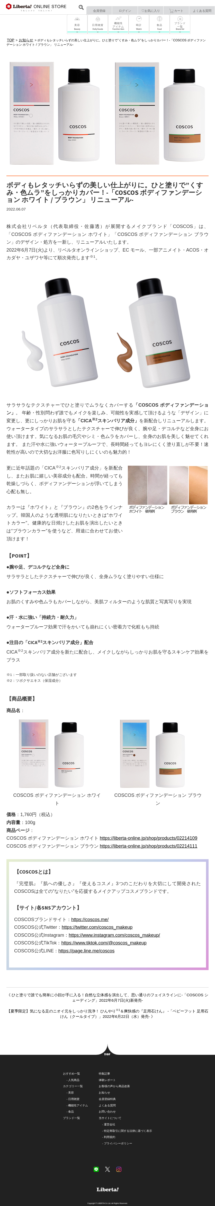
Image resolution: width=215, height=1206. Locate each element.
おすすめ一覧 (71, 1073)
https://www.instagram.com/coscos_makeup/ (114, 935)
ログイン (125, 11)
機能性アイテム (78, 1105)
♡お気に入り (150, 11)
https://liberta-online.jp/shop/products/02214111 (148, 846)
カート (176, 11)
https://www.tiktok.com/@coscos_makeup (103, 942)
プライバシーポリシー (118, 1143)
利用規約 (109, 1136)
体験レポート (107, 1079)
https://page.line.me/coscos (86, 950)
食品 (71, 1111)
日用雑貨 (73, 1098)
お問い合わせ (107, 1111)
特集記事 (104, 1073)
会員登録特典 (107, 1098)
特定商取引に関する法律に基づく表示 (128, 1130)
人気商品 (73, 1079)
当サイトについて (110, 1117)
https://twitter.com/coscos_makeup (97, 927)
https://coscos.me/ (90, 919)
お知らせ (104, 1092)
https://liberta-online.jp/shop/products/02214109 (148, 838)
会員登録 (99, 11)
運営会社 (109, 1124)
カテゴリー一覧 (73, 1086)
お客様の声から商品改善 (114, 1086)
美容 (71, 1092)
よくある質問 (202, 11)
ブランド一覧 (71, 1117)
